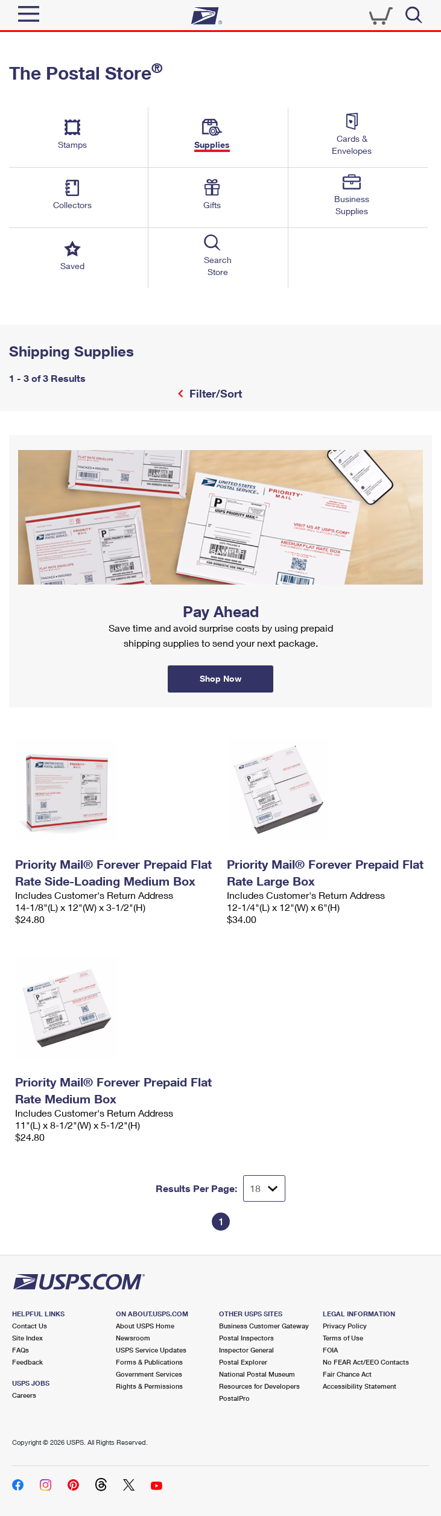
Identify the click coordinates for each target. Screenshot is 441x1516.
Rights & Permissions (149, 1386)
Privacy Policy (345, 1326)
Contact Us (29, 1326)
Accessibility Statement (359, 1386)
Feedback (27, 1362)
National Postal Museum (257, 1374)
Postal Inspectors (246, 1338)
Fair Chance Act (347, 1374)
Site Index (27, 1338)
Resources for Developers (259, 1386)
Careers (24, 1395)
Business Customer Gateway (264, 1326)
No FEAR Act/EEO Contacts (366, 1362)
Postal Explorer (243, 1362)
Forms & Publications (149, 1362)
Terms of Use (343, 1338)
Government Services (149, 1374)
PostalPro (234, 1398)
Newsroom (133, 1338)
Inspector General (246, 1350)
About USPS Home (145, 1326)
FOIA (330, 1350)
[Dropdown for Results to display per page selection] (264, 1188)
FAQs (20, 1350)
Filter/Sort (214, 393)
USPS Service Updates (151, 1350)
